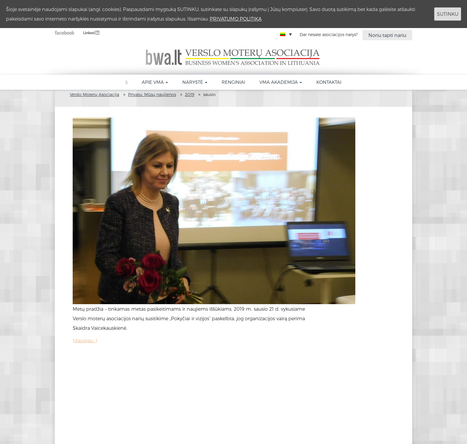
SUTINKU (447, 14)
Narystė (194, 82)
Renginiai (233, 82)
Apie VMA (155, 82)
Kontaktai (328, 82)
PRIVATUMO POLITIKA (235, 18)
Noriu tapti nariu (387, 35)
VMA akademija (280, 82)
